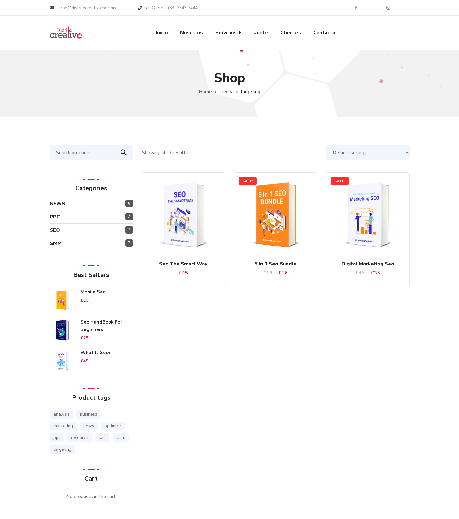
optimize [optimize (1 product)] (113, 426)
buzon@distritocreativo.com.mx (83, 8)
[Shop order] (368, 152)
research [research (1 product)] (79, 438)
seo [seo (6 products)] (102, 438)
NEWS (57, 203)
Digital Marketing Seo (368, 264)
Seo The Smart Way (183, 264)
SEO (55, 230)
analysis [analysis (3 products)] (61, 414)
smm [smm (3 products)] (120, 438)
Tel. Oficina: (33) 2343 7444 (168, 8)
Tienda (226, 91)
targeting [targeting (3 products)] (62, 449)
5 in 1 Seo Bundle (276, 264)
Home (205, 91)
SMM (56, 243)
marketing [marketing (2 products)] (63, 426)
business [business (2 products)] (88, 414)
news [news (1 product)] (88, 426)
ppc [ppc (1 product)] (57, 438)
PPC (55, 217)
